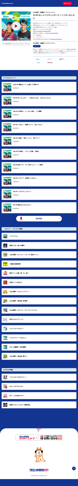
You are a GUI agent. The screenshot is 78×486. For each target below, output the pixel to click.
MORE (39, 221)
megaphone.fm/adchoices (56, 39)
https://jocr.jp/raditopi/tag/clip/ (52, 33)
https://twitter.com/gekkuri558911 (43, 31)
